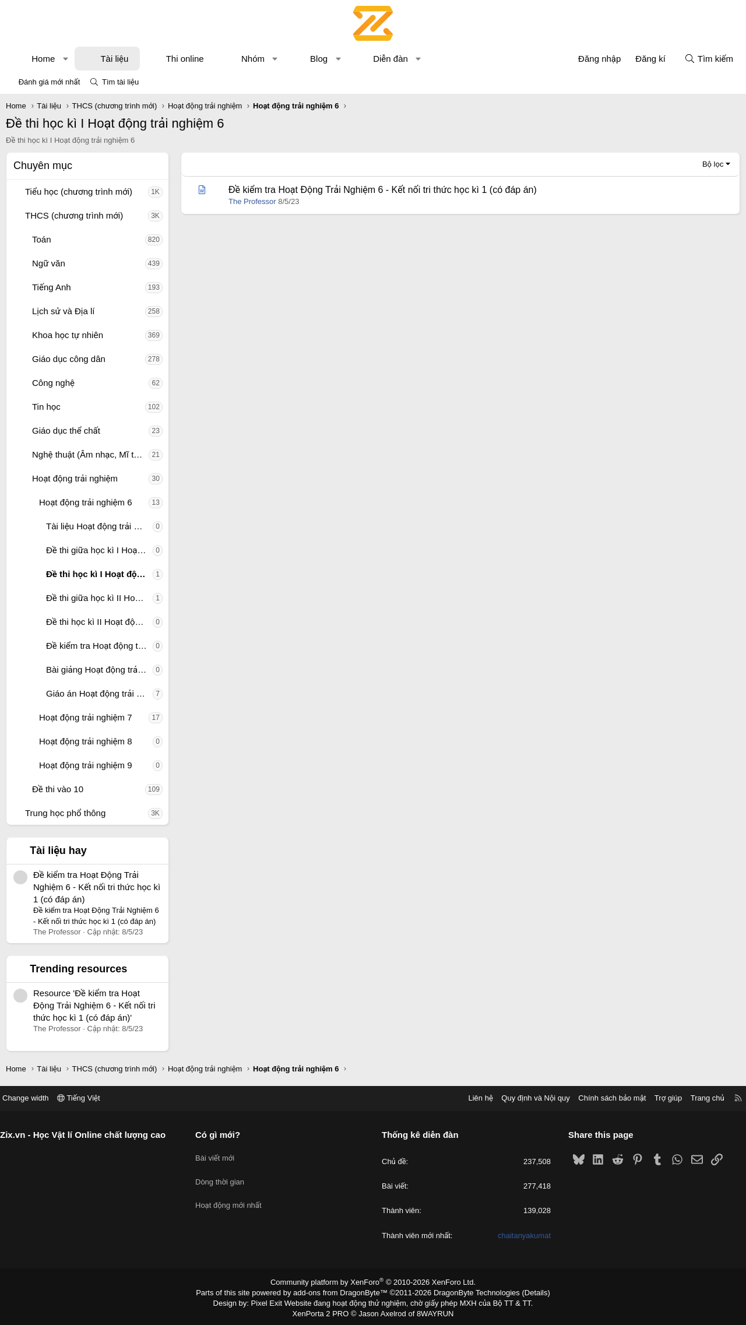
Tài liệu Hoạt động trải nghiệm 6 (99, 526)
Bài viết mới (219, 1154)
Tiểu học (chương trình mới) (78, 191)
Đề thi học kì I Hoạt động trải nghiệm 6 (99, 574)
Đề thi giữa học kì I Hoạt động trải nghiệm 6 (99, 550)
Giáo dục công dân (68, 359)
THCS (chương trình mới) (74, 215)
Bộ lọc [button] (713, 164)
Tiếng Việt (87, 1098)
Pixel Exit (275, 1301)
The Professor (252, 201)
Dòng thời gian (224, 1175)
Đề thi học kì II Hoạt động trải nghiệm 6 (99, 622)
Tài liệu (114, 59)
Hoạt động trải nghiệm (75, 478)
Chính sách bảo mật (603, 1098)
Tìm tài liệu (120, 82)
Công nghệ (53, 383)
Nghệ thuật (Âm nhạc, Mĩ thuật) (90, 454)
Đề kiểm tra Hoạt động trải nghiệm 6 (99, 646)
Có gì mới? (222, 1135)
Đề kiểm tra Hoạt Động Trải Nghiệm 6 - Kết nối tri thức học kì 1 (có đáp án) (96, 887)
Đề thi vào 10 (57, 789)
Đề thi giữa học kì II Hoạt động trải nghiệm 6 (99, 598)
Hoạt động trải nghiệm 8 (85, 741)
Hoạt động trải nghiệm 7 (85, 717)
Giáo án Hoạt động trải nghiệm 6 (99, 693)
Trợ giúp (659, 1098)
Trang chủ (699, 1098)
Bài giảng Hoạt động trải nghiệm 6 (99, 669)
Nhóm (253, 59)
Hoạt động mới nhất (233, 1196)
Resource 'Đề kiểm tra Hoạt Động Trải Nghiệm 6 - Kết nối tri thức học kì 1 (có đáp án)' (94, 1005)
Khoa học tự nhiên (67, 335)
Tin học (46, 407)
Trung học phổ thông (65, 813)
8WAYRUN (430, 1311)
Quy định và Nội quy (526, 1098)
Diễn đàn (390, 59)
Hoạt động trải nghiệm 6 (85, 502)
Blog (319, 59)
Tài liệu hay (58, 850)
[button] (66, 59)
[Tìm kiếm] (708, 59)
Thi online (185, 59)
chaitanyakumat (519, 1235)
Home (43, 59)
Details (523, 1292)
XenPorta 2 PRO (324, 1311)
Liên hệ (471, 1098)
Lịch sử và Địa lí (63, 311)
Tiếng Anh (51, 287)
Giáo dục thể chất (66, 430)
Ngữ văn (48, 263)
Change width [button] (34, 1098)
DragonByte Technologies (469, 1292)
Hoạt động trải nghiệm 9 (85, 765)
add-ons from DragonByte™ (343, 1292)
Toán (41, 239)
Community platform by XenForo (373, 1282)
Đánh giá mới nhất (49, 82)
